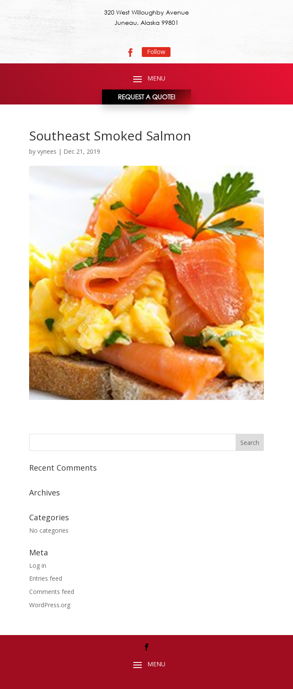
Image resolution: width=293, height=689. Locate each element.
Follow (156, 52)
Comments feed (51, 592)
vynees (47, 151)
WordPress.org (49, 605)
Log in (37, 565)
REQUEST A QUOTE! (146, 96)
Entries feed (45, 578)
